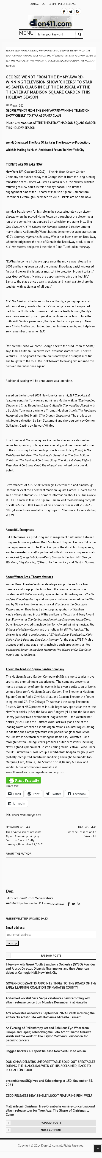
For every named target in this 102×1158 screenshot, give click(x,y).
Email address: (15, 928)
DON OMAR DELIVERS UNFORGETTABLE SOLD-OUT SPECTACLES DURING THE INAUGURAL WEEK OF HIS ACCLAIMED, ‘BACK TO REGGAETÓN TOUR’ (50, 1066)
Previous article (18, 827)
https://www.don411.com (33, 903)
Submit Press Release (62, 3)
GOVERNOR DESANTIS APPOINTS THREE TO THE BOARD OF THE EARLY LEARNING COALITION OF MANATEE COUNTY (51, 985)
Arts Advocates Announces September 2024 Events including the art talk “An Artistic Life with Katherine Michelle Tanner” (50, 1015)
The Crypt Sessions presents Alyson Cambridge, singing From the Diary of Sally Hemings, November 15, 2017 (24, 838)
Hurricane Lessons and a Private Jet (81, 834)
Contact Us (37, 3)
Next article (87, 827)
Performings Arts (30, 815)
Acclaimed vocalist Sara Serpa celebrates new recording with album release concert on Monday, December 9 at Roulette (48, 1000)
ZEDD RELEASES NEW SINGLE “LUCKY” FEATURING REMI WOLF (49, 1096)
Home (24, 50)
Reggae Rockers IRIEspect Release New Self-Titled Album (46, 1051)
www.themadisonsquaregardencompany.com (35, 772)
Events (14, 815)
